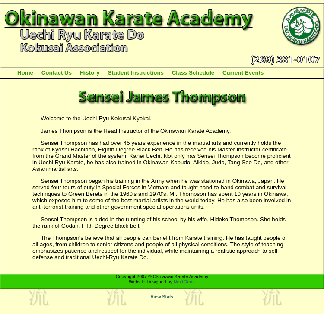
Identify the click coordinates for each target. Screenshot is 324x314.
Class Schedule (193, 72)
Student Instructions (136, 72)
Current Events (243, 72)
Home (25, 72)
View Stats (161, 296)
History (90, 72)
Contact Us (56, 72)
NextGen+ (184, 281)
